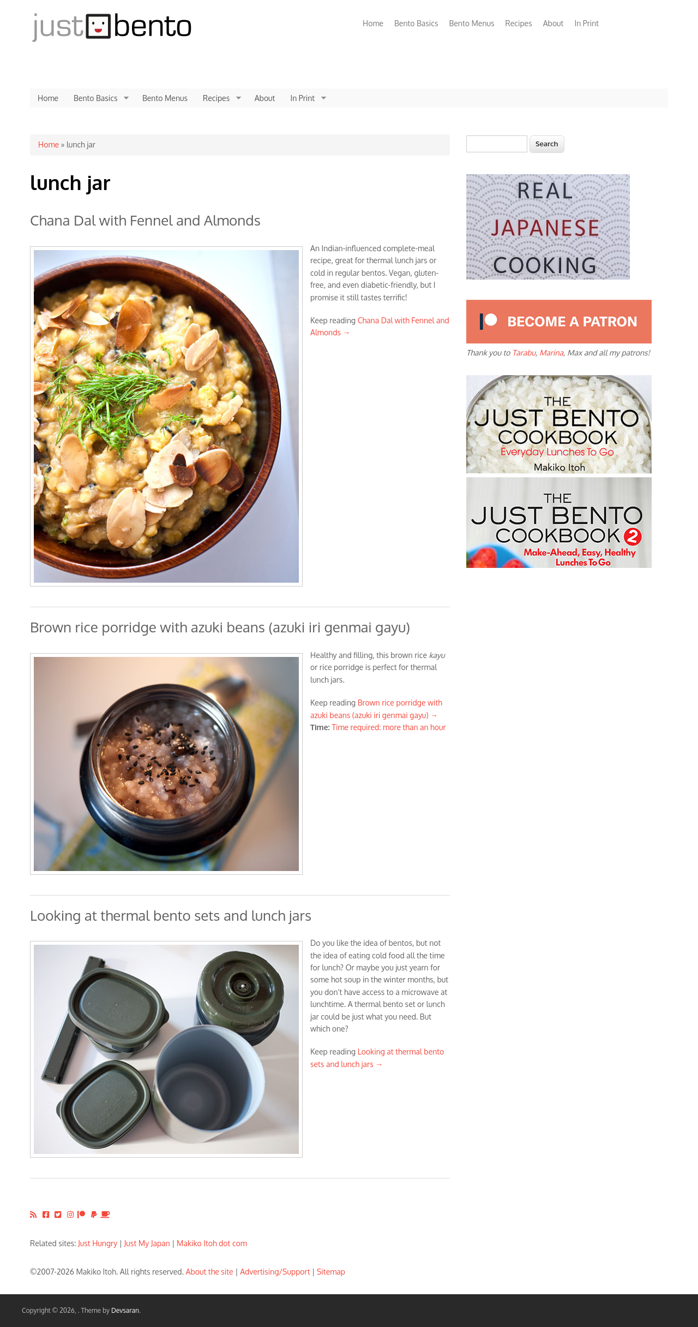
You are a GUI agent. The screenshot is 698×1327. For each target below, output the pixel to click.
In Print (586, 23)
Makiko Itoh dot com (212, 1243)
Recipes (519, 23)
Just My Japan (147, 1243)
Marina (551, 352)
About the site (209, 1271)
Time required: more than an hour (389, 727)
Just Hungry (97, 1243)
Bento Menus (471, 23)
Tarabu (523, 352)
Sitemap (331, 1271)
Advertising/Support (275, 1271)
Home (373, 23)
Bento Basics (416, 23)
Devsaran (125, 1310)
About (553, 23)
